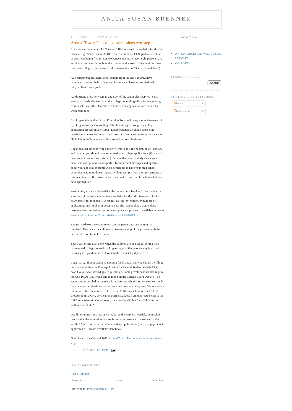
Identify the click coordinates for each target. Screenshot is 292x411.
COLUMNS (182, 63)
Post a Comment (80, 373)
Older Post (158, 380)
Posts (179, 103)
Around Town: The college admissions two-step (110, 43)
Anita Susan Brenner (146, 18)
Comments (182, 111)
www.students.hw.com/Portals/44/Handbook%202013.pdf (105, 215)
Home (118, 380)
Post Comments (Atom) (101, 388)
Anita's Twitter (189, 37)
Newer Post (77, 380)
